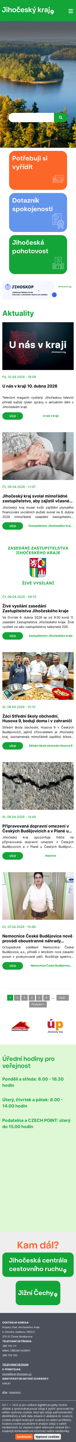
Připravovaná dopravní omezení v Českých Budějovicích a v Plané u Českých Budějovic (35, 831)
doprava (50, 855)
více (12, 416)
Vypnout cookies (47, 1436)
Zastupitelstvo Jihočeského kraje (50, 525)
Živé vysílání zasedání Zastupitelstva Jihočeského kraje (35, 608)
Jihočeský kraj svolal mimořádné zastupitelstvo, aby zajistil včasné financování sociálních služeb (35, 501)
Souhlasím (24, 1436)
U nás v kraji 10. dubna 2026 (29, 386)
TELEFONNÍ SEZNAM (15, 1364)
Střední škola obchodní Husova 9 (51, 745)
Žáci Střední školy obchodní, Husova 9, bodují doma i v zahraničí (37, 718)
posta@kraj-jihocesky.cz (17, 1374)
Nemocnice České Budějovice (50, 965)
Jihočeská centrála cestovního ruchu (38, 1264)
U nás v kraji (51, 415)
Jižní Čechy (38, 1293)
